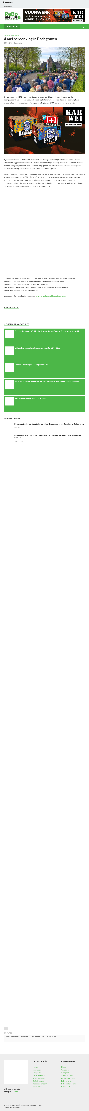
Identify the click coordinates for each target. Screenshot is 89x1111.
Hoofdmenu (12, 27)
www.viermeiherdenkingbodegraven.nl (50, 296)
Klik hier (17, 1092)
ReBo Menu (9, 2)
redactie (19, 43)
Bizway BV (33, 1105)
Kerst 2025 (37, 1086)
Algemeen (7, 35)
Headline (15, 35)
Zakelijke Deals (39, 1075)
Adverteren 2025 (39, 1078)
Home (35, 1067)
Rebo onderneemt (40, 1084)
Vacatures (37, 1070)
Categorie (37, 1072)
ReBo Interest (38, 1081)
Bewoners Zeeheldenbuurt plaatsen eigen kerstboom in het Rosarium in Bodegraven (49, 424)
